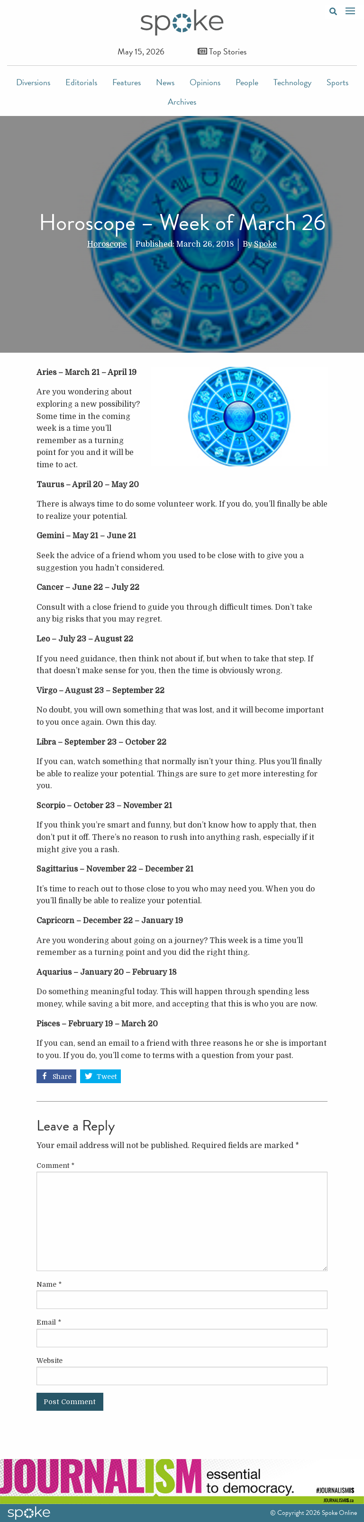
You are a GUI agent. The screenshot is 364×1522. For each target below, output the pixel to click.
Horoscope (107, 244)
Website (49, 1360)
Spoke (265, 244)
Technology (292, 82)
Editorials (81, 82)
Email (48, 1322)
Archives (182, 101)
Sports (337, 82)
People (247, 82)
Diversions (33, 82)
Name (49, 1284)
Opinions (205, 82)
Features (126, 82)
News (165, 82)
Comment (55, 1165)
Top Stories (222, 51)
